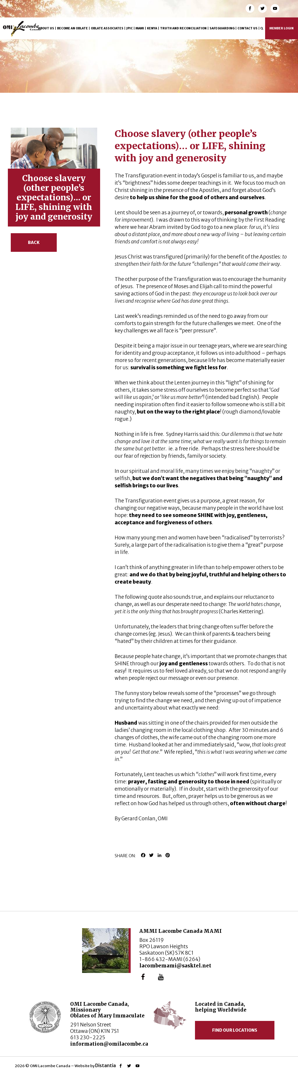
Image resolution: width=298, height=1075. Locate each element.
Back (34, 242)
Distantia (105, 1065)
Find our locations (234, 1030)
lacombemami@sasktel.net (175, 965)
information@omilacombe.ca (109, 1044)
